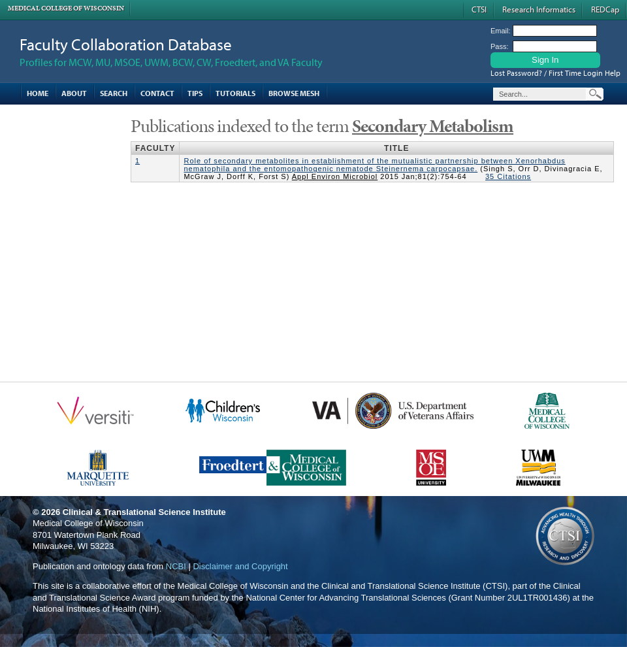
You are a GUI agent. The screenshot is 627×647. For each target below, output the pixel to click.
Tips (194, 93)
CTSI (479, 9)
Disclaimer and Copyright (240, 566)
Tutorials (235, 93)
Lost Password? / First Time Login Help (555, 73)
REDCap (605, 9)
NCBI (176, 566)
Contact (157, 93)
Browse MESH (293, 93)
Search (113, 93)
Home (37, 93)
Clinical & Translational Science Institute (144, 512)
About (74, 93)
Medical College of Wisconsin (66, 8)
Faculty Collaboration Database (126, 44)
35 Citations (508, 176)
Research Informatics (538, 9)
